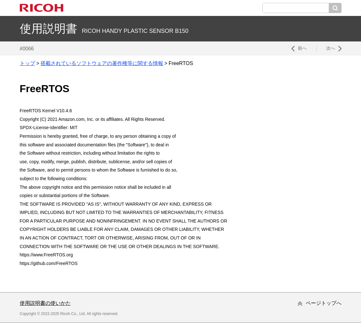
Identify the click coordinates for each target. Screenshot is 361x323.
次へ (330, 48)
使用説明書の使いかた (45, 303)
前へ (302, 48)
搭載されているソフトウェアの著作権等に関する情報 (102, 63)
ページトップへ (324, 303)
